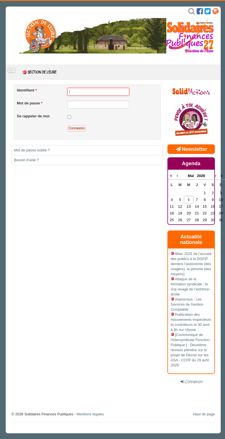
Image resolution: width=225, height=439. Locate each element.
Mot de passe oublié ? (32, 150)
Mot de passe (29, 103)
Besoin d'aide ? (26, 160)
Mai (192, 176)
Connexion (77, 128)
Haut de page (204, 414)
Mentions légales (90, 414)
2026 (201, 176)
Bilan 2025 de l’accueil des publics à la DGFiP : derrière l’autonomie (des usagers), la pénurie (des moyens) (191, 264)
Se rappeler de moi (33, 116)
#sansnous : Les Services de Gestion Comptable (187, 304)
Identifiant (27, 90)
